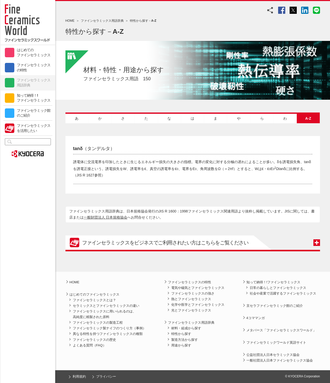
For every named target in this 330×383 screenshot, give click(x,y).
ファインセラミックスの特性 (34, 67)
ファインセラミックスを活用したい (34, 128)
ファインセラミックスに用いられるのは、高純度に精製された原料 (104, 314)
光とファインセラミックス (191, 310)
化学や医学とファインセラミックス (197, 305)
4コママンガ (255, 318)
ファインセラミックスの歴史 (94, 340)
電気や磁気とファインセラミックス (197, 288)
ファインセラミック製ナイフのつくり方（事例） (109, 328)
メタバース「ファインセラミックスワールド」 (281, 330)
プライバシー (106, 376)
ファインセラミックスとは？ (94, 300)
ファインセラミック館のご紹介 (34, 113)
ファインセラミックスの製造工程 (98, 322)
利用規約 (79, 376)
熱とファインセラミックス (191, 299)
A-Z (308, 118)
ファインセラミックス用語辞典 (34, 82)
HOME (70, 20)
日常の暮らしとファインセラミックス (278, 288)
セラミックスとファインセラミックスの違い (106, 306)
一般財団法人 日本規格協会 (106, 217)
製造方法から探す (184, 340)
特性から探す (181, 334)
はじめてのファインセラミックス (34, 52)
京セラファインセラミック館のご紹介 (274, 306)
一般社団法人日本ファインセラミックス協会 (279, 360)
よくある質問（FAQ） (89, 345)
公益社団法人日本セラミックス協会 (273, 355)
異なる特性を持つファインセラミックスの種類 (108, 334)
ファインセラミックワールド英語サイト (276, 342)
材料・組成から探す (186, 328)
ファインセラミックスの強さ (192, 293)
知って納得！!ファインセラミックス (34, 98)
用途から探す (181, 345)
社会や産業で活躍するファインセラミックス (283, 293)
